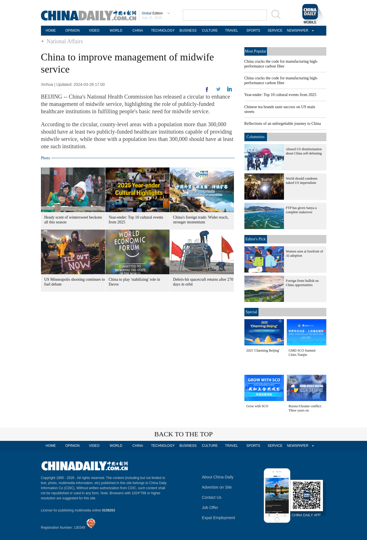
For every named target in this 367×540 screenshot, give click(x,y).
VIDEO (94, 30)
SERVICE (275, 30)
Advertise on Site (217, 487)
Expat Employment (218, 517)
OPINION (72, 30)
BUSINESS (188, 30)
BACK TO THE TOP (183, 434)
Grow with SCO (257, 406)
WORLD (116, 30)
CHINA (138, 30)
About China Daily (218, 477)
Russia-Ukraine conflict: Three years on (305, 408)
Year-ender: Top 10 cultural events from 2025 (280, 95)
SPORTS (253, 30)
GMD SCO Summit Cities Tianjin (302, 353)
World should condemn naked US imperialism (302, 181)
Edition (152, 13)
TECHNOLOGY (163, 30)
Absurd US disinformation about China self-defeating (304, 151)
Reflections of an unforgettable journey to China (282, 123)
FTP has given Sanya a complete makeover (301, 210)
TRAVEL (231, 30)
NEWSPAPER (297, 30)
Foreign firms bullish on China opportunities (302, 283)
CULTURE (210, 30)
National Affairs (65, 41)
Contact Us (211, 497)
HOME (51, 30)
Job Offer (210, 507)
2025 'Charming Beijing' (263, 350)
